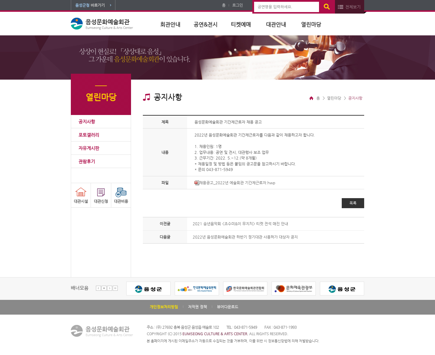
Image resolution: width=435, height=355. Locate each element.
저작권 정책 (197, 307)
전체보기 (353, 6)
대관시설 (81, 201)
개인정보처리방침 (164, 307)
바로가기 (90, 5)
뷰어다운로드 (227, 307)
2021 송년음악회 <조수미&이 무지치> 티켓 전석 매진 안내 (240, 223)
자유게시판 (89, 148)
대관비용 (121, 201)
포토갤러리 (89, 134)
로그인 (237, 5)
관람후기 (87, 161)
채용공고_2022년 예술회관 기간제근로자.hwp (234, 182)
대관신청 (101, 201)
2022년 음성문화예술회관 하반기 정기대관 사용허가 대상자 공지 (245, 237)
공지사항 (87, 121)
